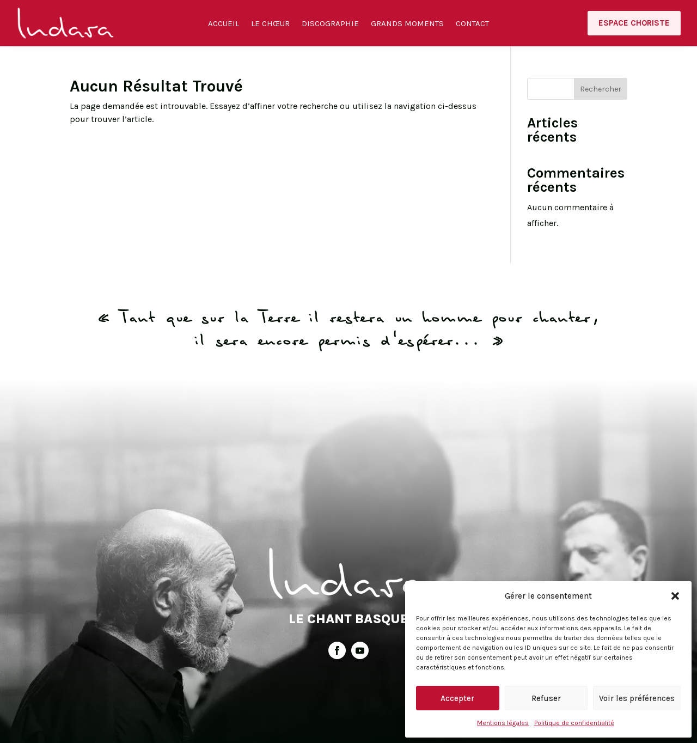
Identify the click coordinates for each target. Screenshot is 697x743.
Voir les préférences (637, 698)
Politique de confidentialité (574, 723)
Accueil (223, 24)
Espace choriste (634, 23)
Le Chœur (270, 24)
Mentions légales (503, 723)
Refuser (546, 698)
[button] (675, 595)
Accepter (457, 698)
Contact (472, 24)
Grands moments (407, 24)
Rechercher (600, 89)
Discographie (330, 24)
